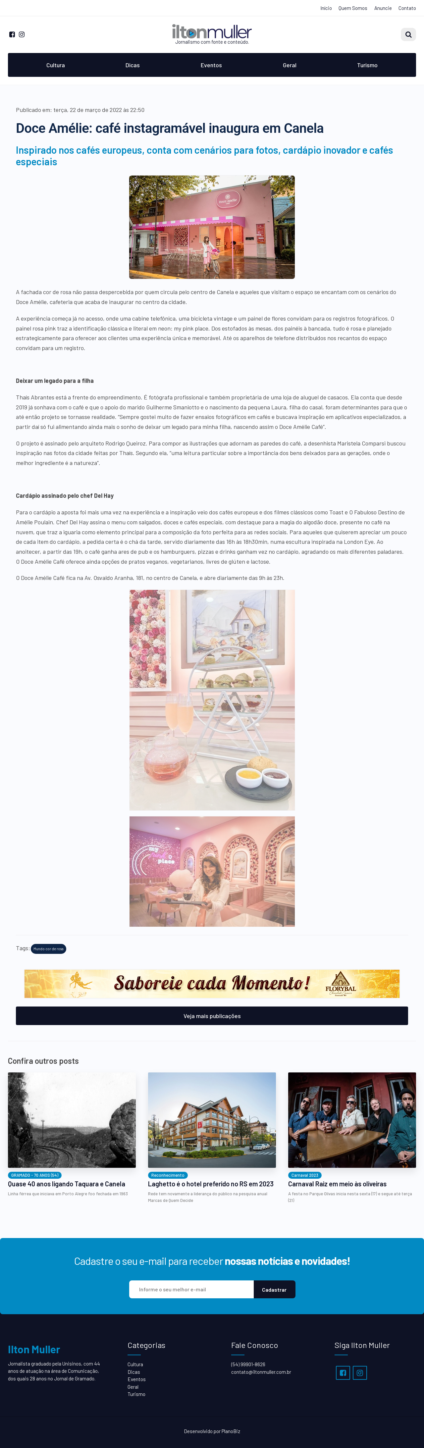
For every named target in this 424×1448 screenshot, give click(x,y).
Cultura (55, 65)
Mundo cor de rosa (48, 949)
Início (326, 8)
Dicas (133, 65)
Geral (289, 65)
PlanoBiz (231, 1431)
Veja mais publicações (212, 1015)
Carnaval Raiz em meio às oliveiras (337, 1184)
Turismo (367, 65)
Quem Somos (353, 8)
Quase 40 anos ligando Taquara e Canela (66, 1184)
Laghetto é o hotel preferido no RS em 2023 (211, 1184)
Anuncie (383, 8)
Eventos (211, 65)
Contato (407, 8)
